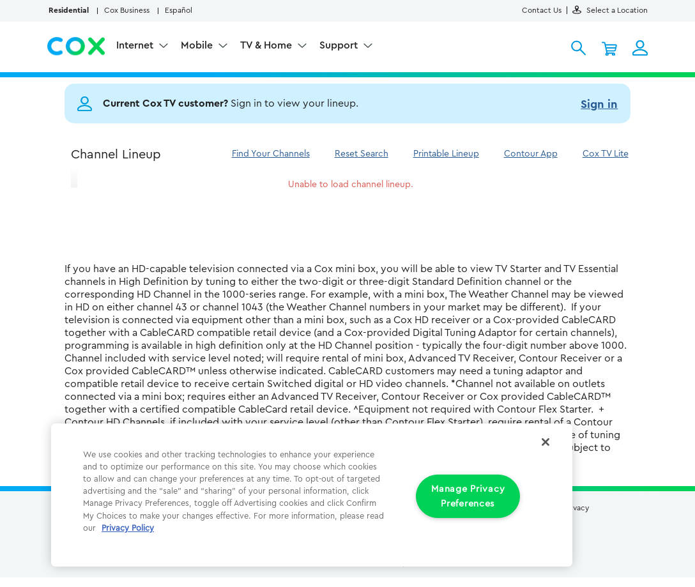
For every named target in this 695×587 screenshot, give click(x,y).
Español (178, 10)
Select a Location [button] (610, 10)
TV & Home (267, 45)
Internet (136, 45)
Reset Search (361, 153)
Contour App (531, 153)
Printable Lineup (446, 153)
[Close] (545, 442)
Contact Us (541, 10)
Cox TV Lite (606, 153)
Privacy (576, 508)
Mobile (198, 45)
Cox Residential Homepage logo (76, 46)
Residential (69, 10)
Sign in (599, 104)
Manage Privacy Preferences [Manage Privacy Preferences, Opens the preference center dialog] (468, 496)
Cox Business (126, 10)
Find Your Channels (271, 153)
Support (339, 45)
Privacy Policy (128, 528)
